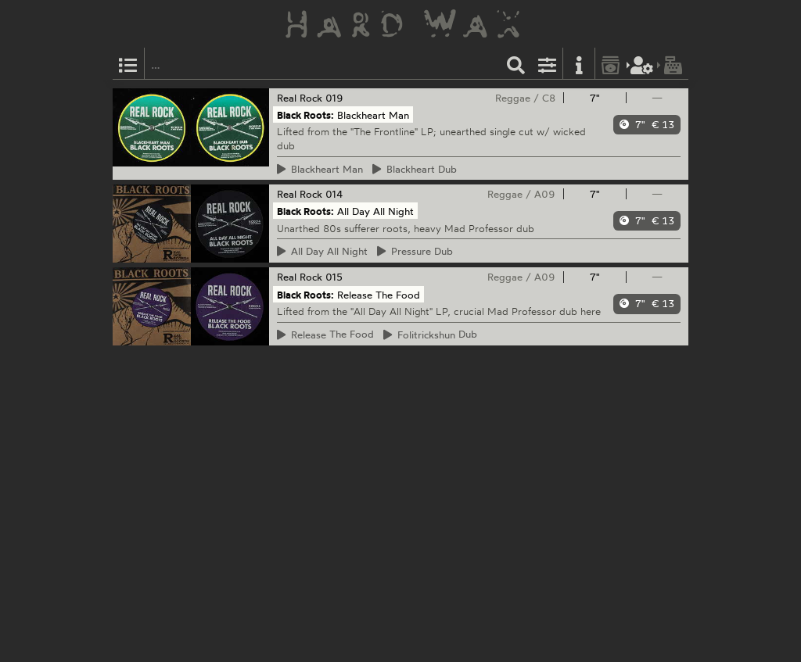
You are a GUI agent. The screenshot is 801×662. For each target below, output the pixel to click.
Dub (415, 169)
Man (320, 169)
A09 (544, 194)
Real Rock (299, 97)
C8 (548, 97)
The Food (326, 334)
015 (334, 276)
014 (334, 194)
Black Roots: (305, 115)
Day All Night (322, 251)
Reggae (512, 97)
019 (334, 97)
